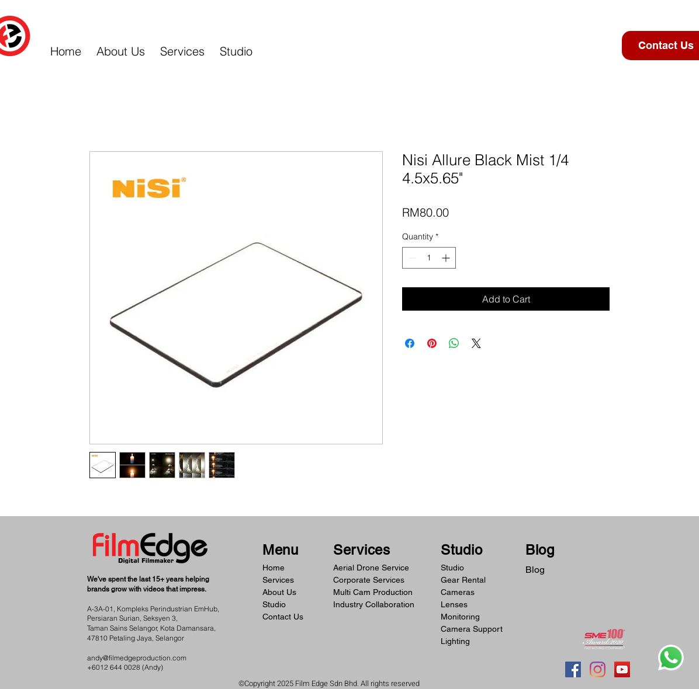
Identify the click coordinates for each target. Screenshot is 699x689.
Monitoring (460, 616)
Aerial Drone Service (371, 567)
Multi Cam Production (373, 592)
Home (273, 567)
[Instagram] (597, 669)
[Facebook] (573, 669)
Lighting (455, 641)
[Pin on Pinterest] (432, 343)
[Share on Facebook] (410, 343)
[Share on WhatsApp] (454, 343)
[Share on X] (476, 343)
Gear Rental (463, 579)
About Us (279, 592)
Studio (274, 604)
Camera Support (472, 629)
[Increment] (447, 258)
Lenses (454, 604)
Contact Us (282, 616)
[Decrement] (411, 258)
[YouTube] (622, 669)
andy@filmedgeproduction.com (136, 657)
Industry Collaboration (373, 604)
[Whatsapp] (671, 657)
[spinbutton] (429, 258)
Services (278, 579)
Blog (535, 569)
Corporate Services (368, 579)
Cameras (458, 592)
